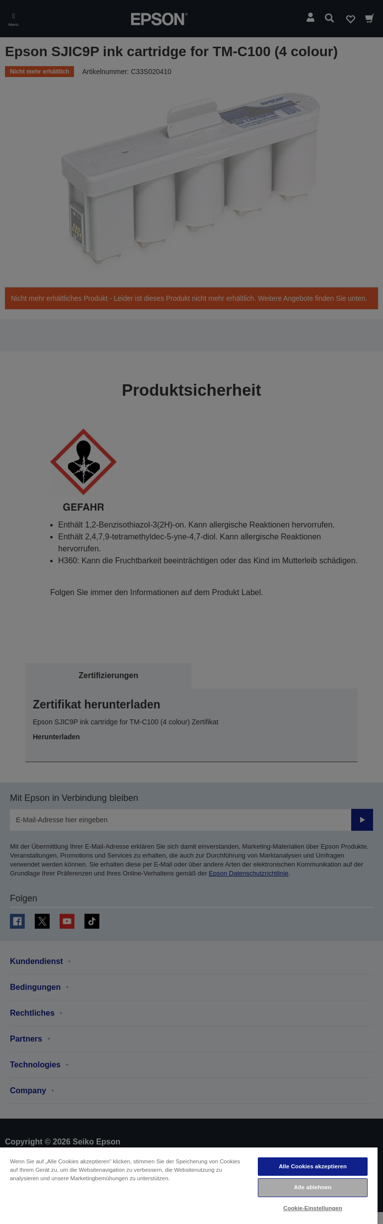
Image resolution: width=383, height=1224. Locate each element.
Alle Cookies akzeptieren (313, 1166)
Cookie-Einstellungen (312, 1208)
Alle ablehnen (312, 1187)
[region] (189, 1185)
